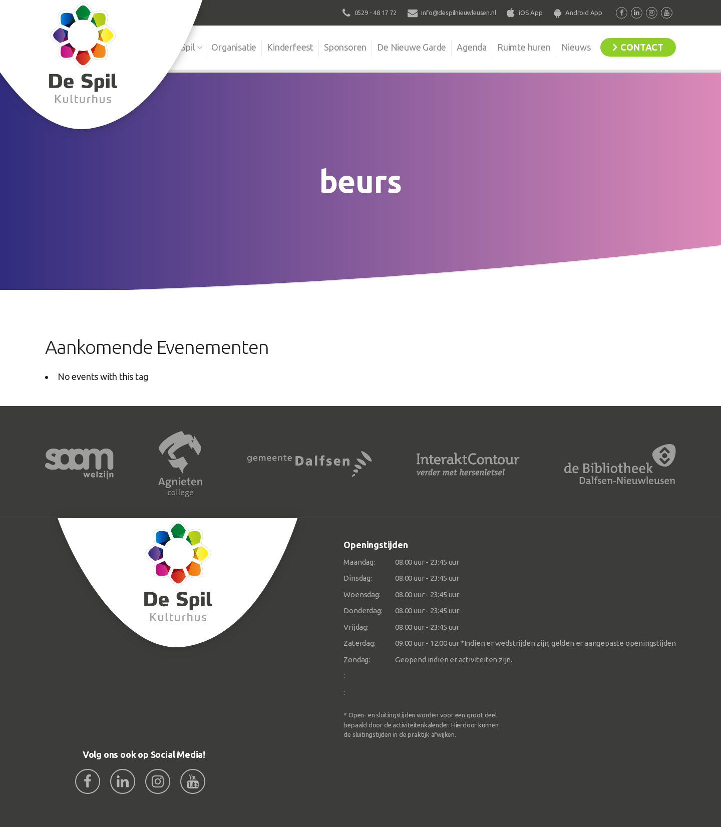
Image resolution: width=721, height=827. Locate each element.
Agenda (472, 47)
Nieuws (576, 47)
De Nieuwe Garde (411, 47)
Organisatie (233, 47)
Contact (641, 47)
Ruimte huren (524, 47)
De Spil (181, 47)
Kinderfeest (290, 47)
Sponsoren (345, 47)
